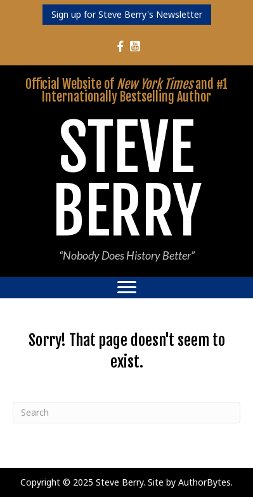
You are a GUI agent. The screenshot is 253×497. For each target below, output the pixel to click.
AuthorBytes (204, 482)
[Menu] (126, 287)
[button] (126, 14)
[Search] (126, 412)
